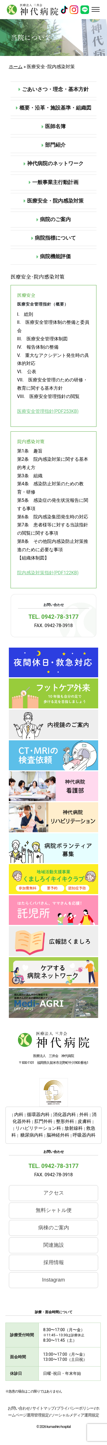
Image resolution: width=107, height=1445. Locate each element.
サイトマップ (43, 1408)
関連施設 (53, 1245)
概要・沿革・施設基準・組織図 (53, 108)
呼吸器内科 (84, 1135)
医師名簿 (54, 126)
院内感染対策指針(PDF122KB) (47, 572)
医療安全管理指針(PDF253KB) (47, 411)
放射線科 (73, 1128)
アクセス (53, 1193)
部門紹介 (54, 145)
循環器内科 (38, 1114)
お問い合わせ (19, 1408)
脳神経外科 (58, 1135)
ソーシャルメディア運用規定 (75, 1415)
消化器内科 (64, 1114)
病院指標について (53, 238)
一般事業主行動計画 (53, 182)
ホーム (16, 66)
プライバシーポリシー (75, 1408)
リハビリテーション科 (38, 1128)
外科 (83, 1114)
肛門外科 (43, 1121)
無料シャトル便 (54, 1210)
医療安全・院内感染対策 (54, 201)
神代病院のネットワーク (54, 163)
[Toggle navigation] (95, 9)
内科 (18, 1114)
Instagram (53, 1280)
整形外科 (65, 1121)
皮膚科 (84, 1121)
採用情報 (53, 1262)
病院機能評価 (54, 256)
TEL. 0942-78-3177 (54, 616)
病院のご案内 (54, 219)
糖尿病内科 (31, 1135)
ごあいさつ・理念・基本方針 (54, 89)
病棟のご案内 (53, 1227)
